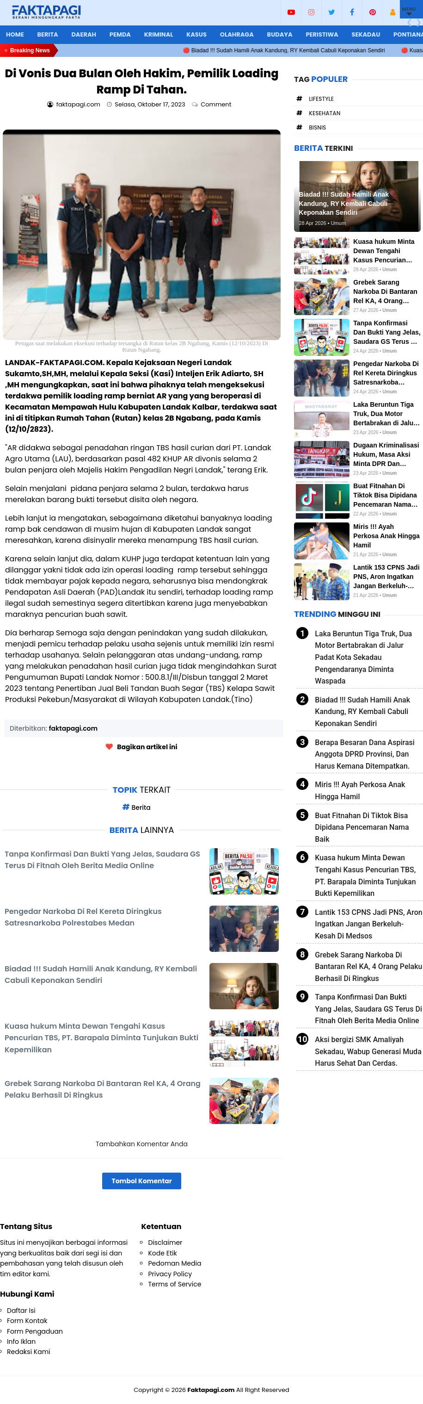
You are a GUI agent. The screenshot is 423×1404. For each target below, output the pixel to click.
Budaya (280, 34)
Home (15, 34)
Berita (47, 34)
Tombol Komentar (141, 1181)
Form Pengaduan (35, 1331)
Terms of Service (174, 1284)
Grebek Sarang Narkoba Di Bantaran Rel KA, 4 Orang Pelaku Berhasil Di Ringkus (368, 966)
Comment (217, 104)
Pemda (120, 34)
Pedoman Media (174, 1263)
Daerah (83, 34)
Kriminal (158, 34)
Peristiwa (322, 34)
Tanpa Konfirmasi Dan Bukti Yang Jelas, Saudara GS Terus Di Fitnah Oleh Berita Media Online (368, 1009)
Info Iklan (21, 1341)
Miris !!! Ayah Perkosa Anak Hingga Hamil (360, 790)
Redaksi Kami (28, 1351)
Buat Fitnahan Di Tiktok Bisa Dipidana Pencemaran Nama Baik (362, 827)
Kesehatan (324, 113)
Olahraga (237, 34)
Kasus (196, 34)
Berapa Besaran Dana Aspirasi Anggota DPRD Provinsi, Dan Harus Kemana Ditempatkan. (364, 754)
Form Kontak (27, 1320)
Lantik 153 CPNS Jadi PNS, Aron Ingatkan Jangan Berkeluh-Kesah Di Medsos (368, 924)
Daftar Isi (21, 1310)
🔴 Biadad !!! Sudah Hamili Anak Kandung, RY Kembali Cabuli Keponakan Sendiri (294, 50)
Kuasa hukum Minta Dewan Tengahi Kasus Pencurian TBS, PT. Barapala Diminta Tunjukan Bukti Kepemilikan (365, 875)
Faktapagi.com (211, 1389)
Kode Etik (162, 1253)
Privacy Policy (170, 1274)
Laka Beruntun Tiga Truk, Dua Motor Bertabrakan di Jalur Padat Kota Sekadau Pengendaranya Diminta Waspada (363, 657)
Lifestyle (321, 99)
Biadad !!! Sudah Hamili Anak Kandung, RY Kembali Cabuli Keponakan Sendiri (362, 712)
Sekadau (365, 34)
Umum (389, 269)
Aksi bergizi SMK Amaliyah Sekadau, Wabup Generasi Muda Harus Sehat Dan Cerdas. (368, 1051)
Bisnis (317, 127)
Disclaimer (165, 1242)
